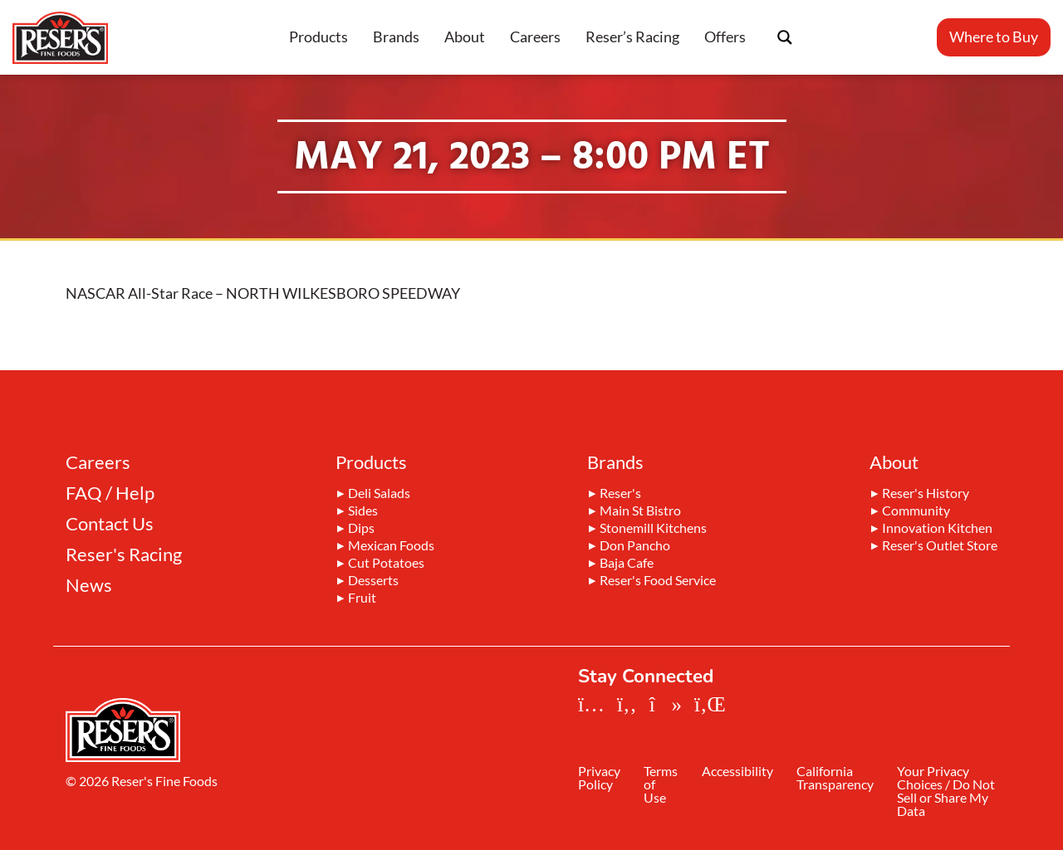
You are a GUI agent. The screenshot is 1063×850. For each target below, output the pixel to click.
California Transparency (844, 779)
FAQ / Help (110, 493)
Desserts (373, 581)
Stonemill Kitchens (653, 528)
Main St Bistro (640, 511)
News (89, 585)
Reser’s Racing (632, 36)
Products (318, 36)
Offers (725, 36)
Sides (363, 511)
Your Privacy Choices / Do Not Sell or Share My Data (951, 791)
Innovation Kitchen (937, 528)
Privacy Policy (599, 779)
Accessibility (743, 772)
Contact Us (110, 524)
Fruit (362, 598)
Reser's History (925, 494)
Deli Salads (379, 494)
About (464, 36)
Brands (396, 36)
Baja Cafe (627, 563)
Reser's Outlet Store (939, 546)
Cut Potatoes (386, 563)
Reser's (620, 494)
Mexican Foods (391, 546)
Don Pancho (635, 546)
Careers (535, 36)
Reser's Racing (124, 554)
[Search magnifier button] (785, 37)
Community (916, 511)
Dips (361, 528)
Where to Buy (993, 36)
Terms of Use (664, 785)
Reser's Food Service (658, 581)
